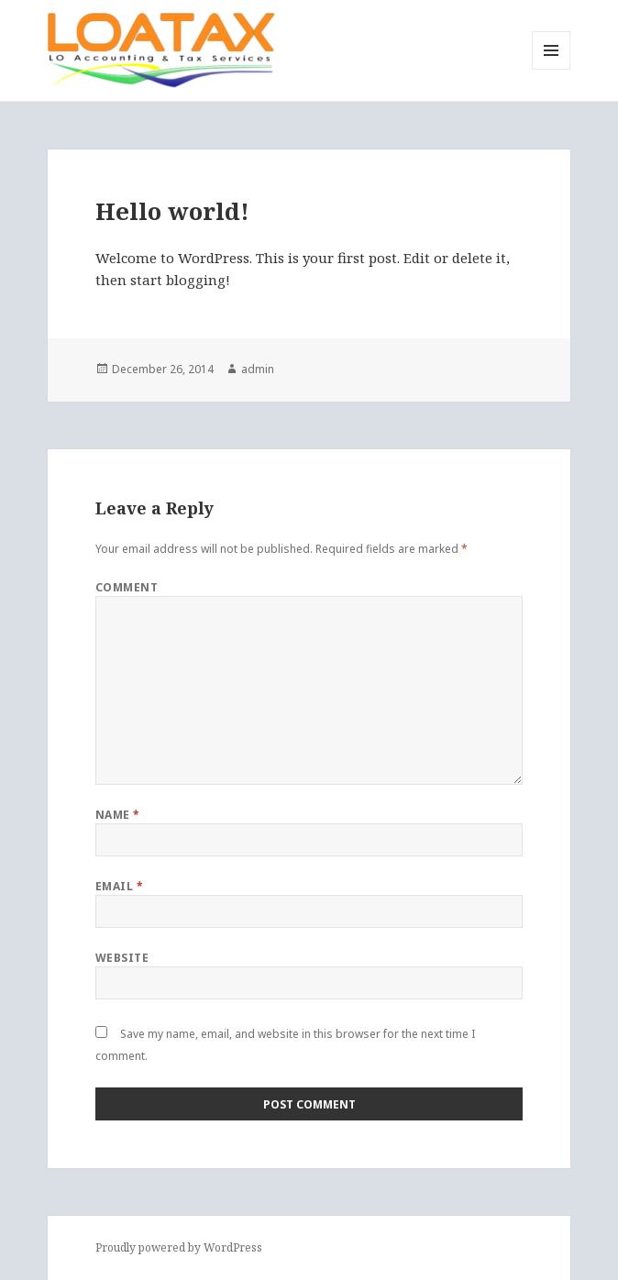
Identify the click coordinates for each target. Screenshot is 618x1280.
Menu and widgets (551, 69)
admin (257, 369)
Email (119, 886)
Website (122, 958)
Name (117, 814)
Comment (126, 587)
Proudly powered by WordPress (178, 1247)
